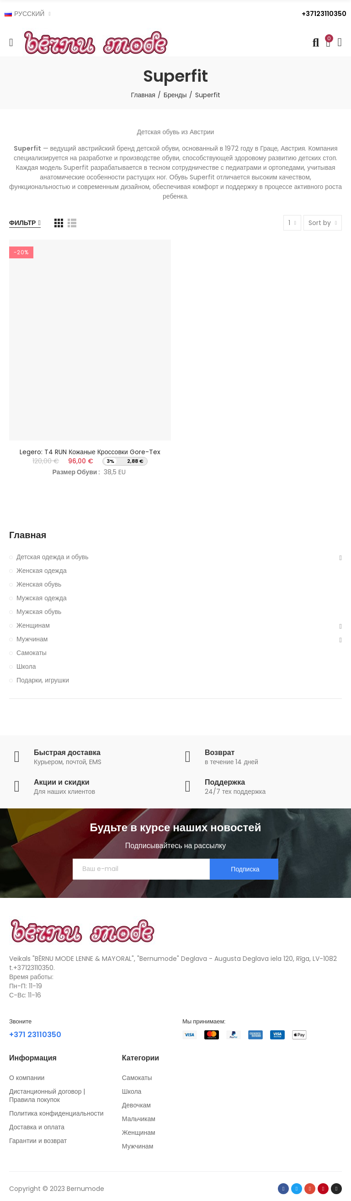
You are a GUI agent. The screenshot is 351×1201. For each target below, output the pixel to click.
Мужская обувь (38, 611)
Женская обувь (38, 584)
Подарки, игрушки (42, 680)
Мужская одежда (41, 598)
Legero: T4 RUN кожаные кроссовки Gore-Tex (90, 451)
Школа (26, 666)
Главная (27, 535)
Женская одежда (41, 570)
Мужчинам (32, 639)
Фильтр (22, 222)
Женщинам (33, 625)
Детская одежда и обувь (52, 556)
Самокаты (31, 652)
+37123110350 (324, 13)
